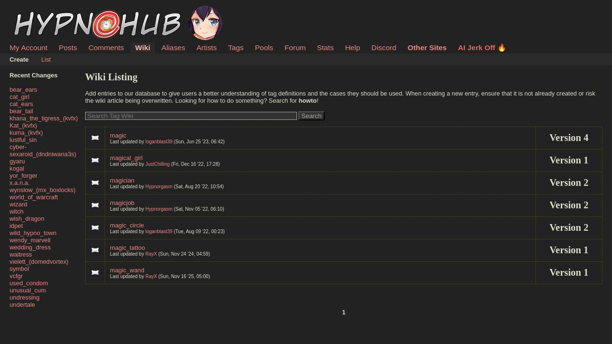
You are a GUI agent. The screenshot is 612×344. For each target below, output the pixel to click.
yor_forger (23, 175)
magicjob (122, 202)
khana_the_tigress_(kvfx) (44, 118)
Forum (295, 47)
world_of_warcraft (34, 197)
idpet (16, 225)
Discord (384, 47)
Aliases (174, 47)
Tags (235, 47)
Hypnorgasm (159, 186)
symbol (19, 268)
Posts (68, 47)
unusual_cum (28, 290)
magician (122, 180)
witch (16, 211)
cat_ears (21, 104)
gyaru (17, 161)
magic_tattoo (127, 247)
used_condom (29, 283)
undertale (22, 304)
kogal (17, 168)
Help (353, 47)
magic (118, 135)
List (46, 59)
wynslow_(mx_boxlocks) (43, 190)
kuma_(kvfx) (26, 132)
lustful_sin (23, 139)
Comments (106, 47)
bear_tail (21, 111)
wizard (18, 204)
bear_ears (23, 89)
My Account (28, 47)
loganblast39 (159, 141)
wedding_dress (30, 247)
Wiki (142, 47)
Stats (325, 47)
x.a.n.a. (20, 182)
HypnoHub (36, 11)
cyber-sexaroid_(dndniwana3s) (43, 150)
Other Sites (427, 47)
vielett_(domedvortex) (39, 261)
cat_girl (19, 96)
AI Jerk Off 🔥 (482, 47)
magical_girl (126, 157)
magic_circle (127, 225)
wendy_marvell (30, 240)
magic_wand (127, 270)
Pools (264, 47)
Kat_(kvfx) (23, 125)
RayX (151, 254)
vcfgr (16, 276)
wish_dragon (27, 218)
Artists (207, 47)
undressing (25, 297)
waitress (21, 254)
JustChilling (157, 164)
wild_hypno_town (33, 232)
